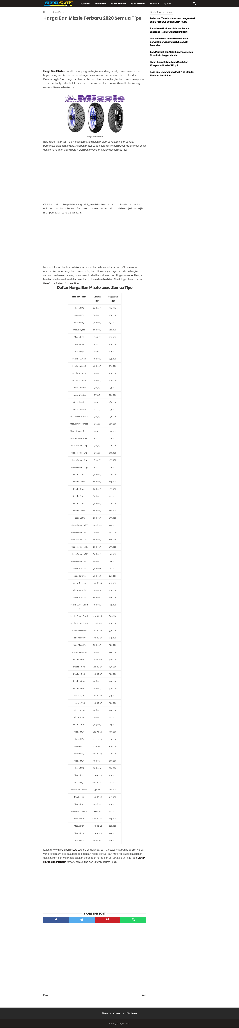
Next (143, 995)
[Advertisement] (94, 46)
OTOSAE (126, 1024)
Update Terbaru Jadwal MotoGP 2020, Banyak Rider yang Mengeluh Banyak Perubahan (169, 42)
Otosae (126, 267)
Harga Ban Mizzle (53, 71)
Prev (45, 995)
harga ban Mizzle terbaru (72, 850)
